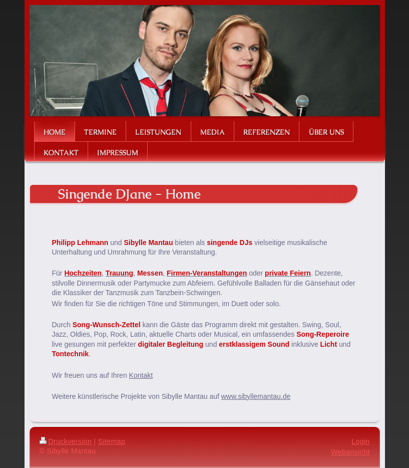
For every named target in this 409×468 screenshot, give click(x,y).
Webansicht (350, 452)
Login (360, 441)
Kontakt (141, 375)
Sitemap (111, 441)
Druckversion (66, 441)
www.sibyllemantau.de (256, 396)
